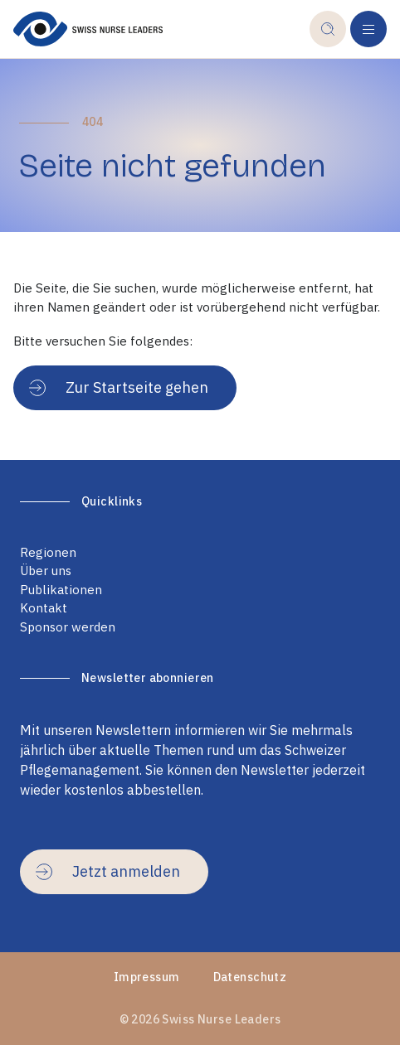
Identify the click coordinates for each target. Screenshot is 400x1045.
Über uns (45, 570)
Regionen (48, 552)
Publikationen (61, 589)
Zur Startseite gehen (118, 387)
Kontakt (43, 608)
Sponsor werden (67, 627)
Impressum (147, 977)
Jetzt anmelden (108, 871)
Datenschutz (250, 977)
